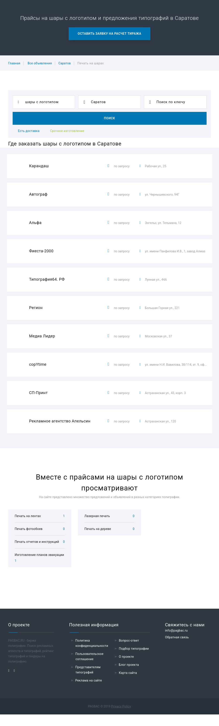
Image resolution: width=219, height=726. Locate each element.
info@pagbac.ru (176, 642)
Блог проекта (129, 676)
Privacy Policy (121, 718)
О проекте (126, 668)
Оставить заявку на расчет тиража (109, 33)
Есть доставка (29, 131)
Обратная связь (177, 649)
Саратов (64, 63)
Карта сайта (128, 684)
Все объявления (40, 63)
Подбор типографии (134, 660)
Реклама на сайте (88, 692)
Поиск (109, 118)
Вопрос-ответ (129, 652)
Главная (14, 63)
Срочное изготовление (67, 131)
